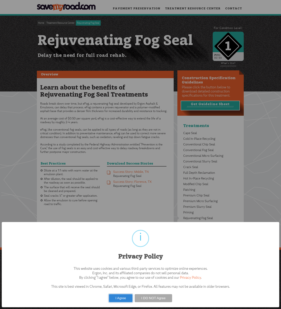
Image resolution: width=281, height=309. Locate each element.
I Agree (121, 298)
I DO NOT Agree (153, 298)
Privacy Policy (190, 278)
